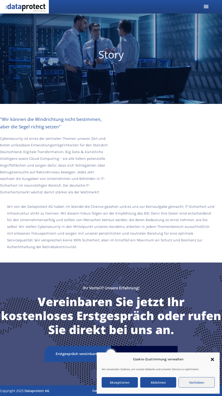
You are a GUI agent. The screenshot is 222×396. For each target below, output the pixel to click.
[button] (212, 359)
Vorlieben (196, 382)
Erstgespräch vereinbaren (78, 354)
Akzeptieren (119, 382)
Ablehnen (158, 382)
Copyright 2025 (24, 391)
